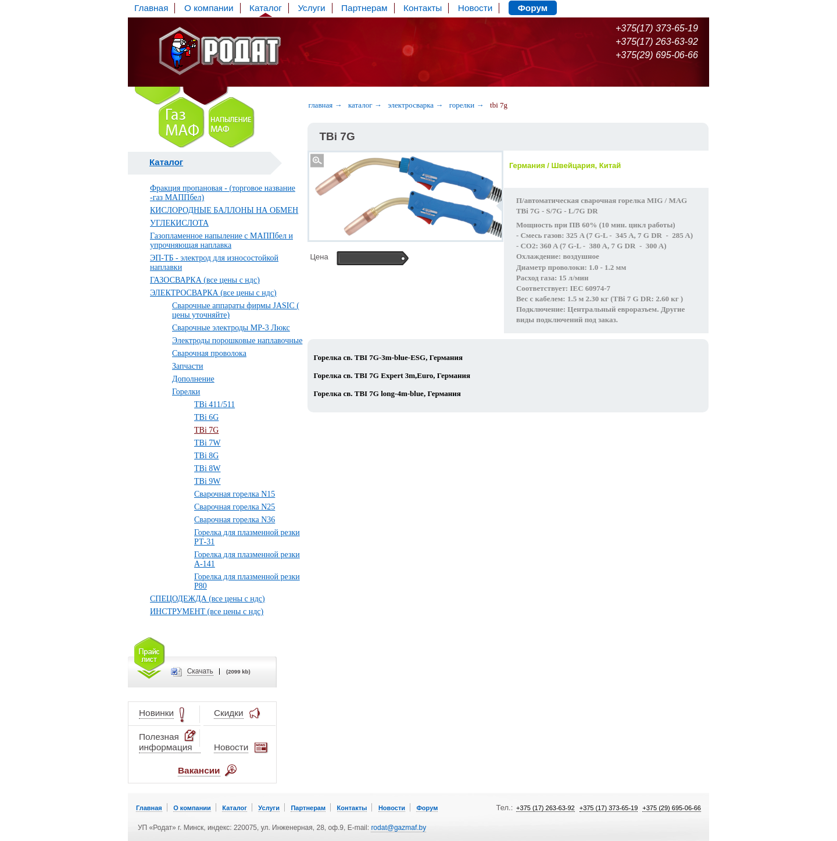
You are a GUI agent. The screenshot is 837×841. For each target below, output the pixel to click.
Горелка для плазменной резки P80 (247, 581)
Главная (151, 8)
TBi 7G (206, 430)
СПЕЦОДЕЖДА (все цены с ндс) (207, 598)
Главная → (325, 105)
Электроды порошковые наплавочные (237, 340)
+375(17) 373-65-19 (657, 28)
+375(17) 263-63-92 (657, 42)
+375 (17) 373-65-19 (609, 807)
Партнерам (364, 8)
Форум (533, 8)
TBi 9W (207, 481)
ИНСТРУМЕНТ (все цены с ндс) (206, 611)
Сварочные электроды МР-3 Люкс (231, 327)
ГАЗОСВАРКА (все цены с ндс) (205, 280)
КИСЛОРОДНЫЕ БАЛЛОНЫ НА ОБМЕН (224, 210)
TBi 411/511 (214, 404)
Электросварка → (415, 105)
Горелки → (466, 105)
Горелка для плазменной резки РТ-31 (247, 537)
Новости (475, 8)
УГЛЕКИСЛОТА (179, 223)
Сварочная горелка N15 (234, 494)
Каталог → (365, 105)
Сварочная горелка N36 (234, 519)
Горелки (186, 391)
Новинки (156, 713)
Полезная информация (168, 742)
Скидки (229, 713)
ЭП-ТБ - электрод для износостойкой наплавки (214, 263)
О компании (209, 8)
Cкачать (200, 671)
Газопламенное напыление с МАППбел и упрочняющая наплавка (221, 240)
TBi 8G (206, 455)
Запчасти (187, 366)
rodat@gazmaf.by (398, 828)
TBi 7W (207, 443)
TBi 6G (206, 417)
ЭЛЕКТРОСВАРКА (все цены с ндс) (213, 292)
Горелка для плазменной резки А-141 (247, 559)
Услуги (311, 8)
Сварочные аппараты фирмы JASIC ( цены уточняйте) (235, 310)
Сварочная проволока (209, 353)
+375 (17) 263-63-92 (545, 807)
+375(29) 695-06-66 (657, 55)
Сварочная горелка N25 (234, 507)
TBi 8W (207, 468)
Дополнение (193, 379)
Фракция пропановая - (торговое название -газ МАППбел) (222, 193)
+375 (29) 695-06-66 (671, 807)
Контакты (422, 8)
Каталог (265, 8)
